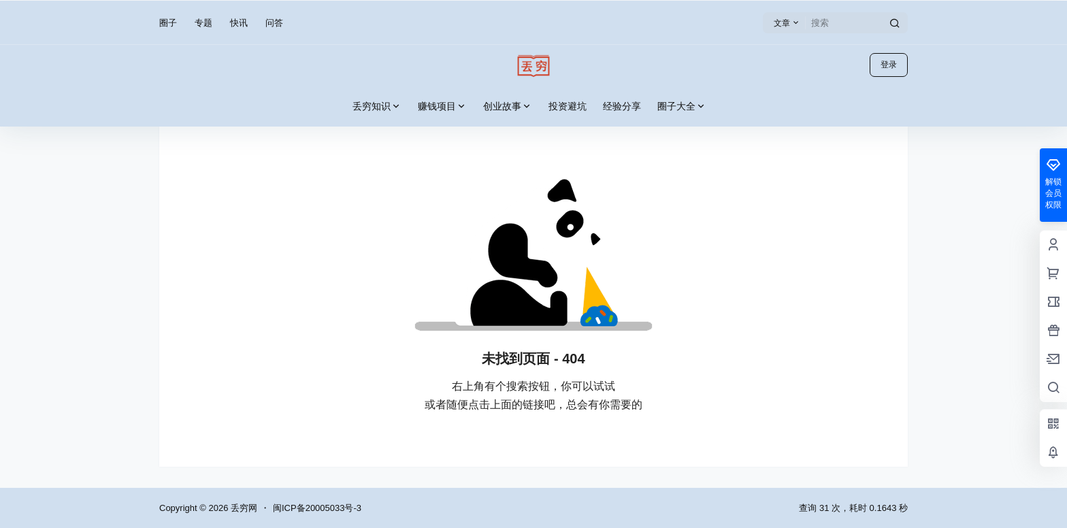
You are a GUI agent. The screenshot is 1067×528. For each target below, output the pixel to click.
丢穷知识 (376, 106)
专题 (203, 23)
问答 (274, 23)
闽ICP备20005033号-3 (317, 508)
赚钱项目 (442, 106)
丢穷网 (242, 508)
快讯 (239, 23)
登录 (889, 64)
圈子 (168, 23)
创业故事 (507, 106)
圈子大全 (681, 106)
